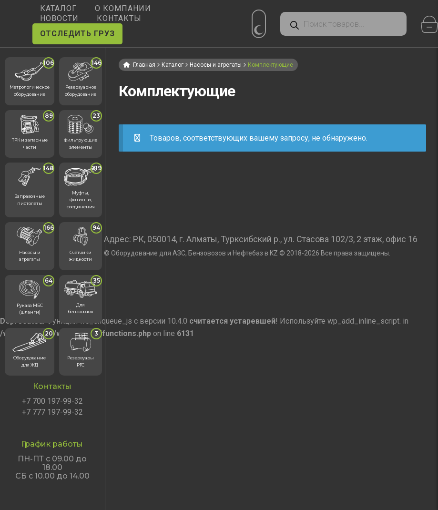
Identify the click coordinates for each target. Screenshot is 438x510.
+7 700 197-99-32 (52, 401)
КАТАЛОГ (58, 8)
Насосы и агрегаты (216, 64)
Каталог (172, 64)
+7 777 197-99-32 (52, 412)
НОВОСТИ (59, 18)
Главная (144, 64)
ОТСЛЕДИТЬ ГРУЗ (77, 33)
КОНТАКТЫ (119, 18)
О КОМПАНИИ (123, 8)
